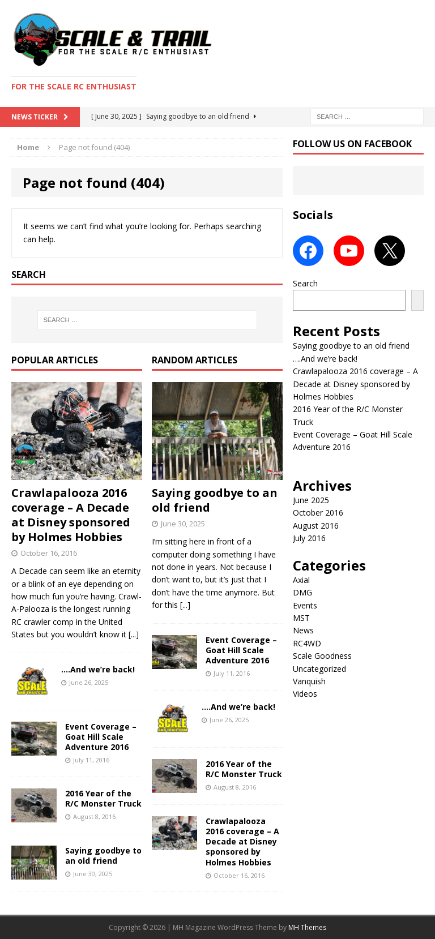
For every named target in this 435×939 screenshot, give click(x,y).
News (303, 630)
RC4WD (307, 643)
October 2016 (318, 512)
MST (301, 617)
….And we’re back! (98, 669)
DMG (302, 592)
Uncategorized (319, 668)
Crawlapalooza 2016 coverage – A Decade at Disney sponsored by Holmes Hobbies (70, 514)
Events (305, 605)
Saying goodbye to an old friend (103, 855)
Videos (305, 693)
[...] (134, 634)
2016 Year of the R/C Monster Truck (103, 798)
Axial (301, 579)
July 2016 (309, 538)
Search (305, 283)
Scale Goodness (322, 655)
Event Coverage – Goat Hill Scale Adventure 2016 (101, 736)
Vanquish (309, 681)
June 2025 (311, 500)
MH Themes (307, 927)
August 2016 (316, 525)
